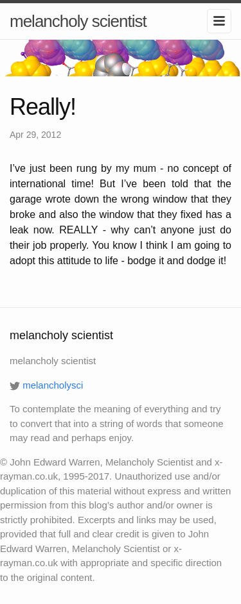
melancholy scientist (78, 21)
